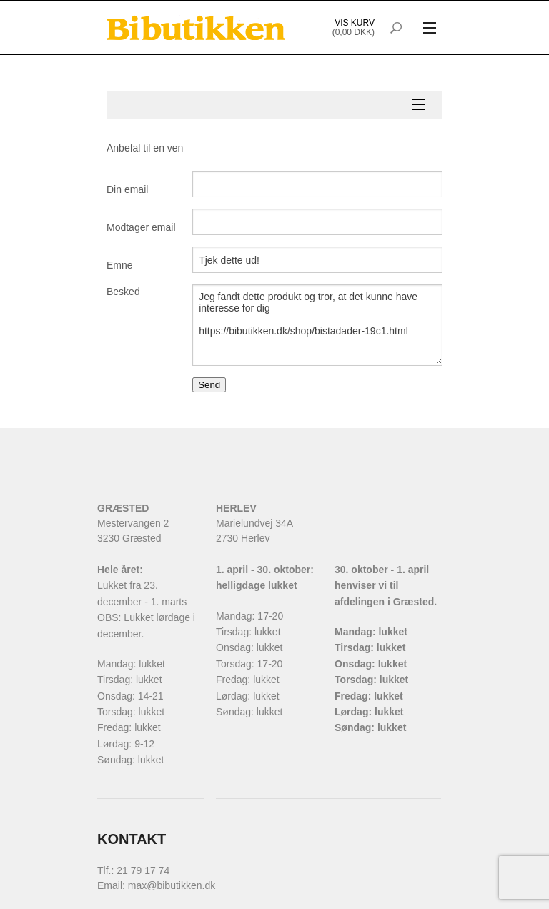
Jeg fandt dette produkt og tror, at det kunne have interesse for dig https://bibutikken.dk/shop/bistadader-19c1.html (317, 325)
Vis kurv (355, 23)
